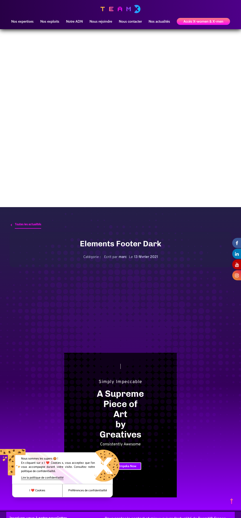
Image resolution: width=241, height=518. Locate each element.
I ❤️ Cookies (37, 490)
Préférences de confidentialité (87, 490)
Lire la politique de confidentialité (42, 478)
